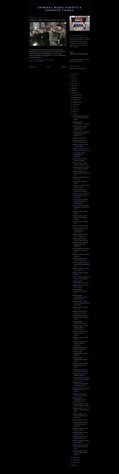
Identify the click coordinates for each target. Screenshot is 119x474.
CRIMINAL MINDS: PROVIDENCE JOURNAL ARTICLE (80, 359)
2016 (72, 76)
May (74, 111)
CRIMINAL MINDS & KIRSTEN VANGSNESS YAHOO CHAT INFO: (80, 207)
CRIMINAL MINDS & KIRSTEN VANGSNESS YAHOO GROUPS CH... (80, 133)
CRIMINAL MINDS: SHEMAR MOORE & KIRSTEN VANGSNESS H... (80, 201)
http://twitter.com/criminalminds (79, 54)
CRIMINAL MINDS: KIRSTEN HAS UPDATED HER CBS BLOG (80, 446)
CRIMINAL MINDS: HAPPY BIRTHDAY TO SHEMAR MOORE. (79, 217)
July (74, 107)
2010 (72, 85)
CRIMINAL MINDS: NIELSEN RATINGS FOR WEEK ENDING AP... (80, 244)
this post (79, 43)
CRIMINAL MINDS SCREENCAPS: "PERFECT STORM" (80, 353)
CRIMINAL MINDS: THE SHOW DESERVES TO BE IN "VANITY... (80, 389)
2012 (72, 81)
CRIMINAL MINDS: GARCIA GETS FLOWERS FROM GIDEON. (79, 452)
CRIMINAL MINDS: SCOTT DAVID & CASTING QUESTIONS (79, 343)
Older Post (64, 67)
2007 (72, 93)
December (76, 95)
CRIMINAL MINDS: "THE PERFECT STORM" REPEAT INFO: (80, 410)
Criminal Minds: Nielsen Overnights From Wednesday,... (78, 154)
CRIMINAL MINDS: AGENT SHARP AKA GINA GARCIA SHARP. (80, 317)
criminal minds (38, 61)
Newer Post (32, 67)
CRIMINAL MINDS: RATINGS (80, 226)
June (74, 109)
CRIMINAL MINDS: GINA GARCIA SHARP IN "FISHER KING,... (80, 173)
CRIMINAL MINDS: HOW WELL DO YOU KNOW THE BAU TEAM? (80, 117)
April (74, 114)
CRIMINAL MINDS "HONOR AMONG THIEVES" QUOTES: (80, 333)
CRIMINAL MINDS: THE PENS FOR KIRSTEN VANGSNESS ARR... (81, 264)
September (76, 102)
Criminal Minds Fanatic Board (77, 68)
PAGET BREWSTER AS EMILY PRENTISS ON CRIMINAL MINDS (80, 250)
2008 (72, 90)
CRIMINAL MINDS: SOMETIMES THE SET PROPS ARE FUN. (79, 399)
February (75, 459)
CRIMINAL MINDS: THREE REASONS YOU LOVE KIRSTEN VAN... (79, 127)
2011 (72, 83)
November (76, 97)
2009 (72, 88)
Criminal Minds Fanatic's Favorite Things (59, 9)
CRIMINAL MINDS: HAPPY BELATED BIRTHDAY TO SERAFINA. (79, 415)
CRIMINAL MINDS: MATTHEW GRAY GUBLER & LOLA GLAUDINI (80, 195)
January (75, 462)
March (75, 457)
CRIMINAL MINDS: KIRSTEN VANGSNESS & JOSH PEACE (80, 365)
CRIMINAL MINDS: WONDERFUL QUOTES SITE (79, 291)
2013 (72, 78)
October (75, 99)
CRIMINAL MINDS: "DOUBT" (80, 420)
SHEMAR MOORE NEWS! (79, 138)
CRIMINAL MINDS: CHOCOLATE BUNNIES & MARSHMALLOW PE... (80, 383)
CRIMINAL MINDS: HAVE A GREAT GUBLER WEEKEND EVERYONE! (80, 303)
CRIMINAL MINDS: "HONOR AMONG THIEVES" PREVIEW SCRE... (80, 327)
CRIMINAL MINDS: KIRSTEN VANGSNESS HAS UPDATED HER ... (80, 230)
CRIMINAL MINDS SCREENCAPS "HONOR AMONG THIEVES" (79, 297)
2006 (72, 465)
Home (48, 67)
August (75, 104)
